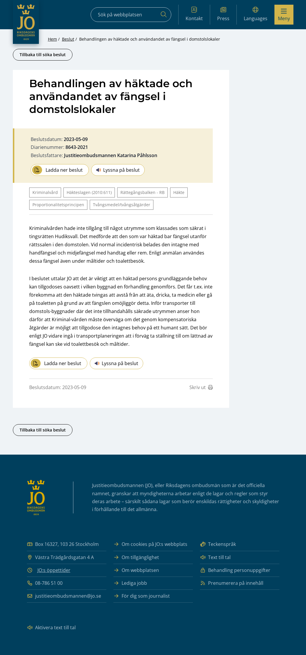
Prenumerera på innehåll (231, 583)
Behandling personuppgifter (235, 570)
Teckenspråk (218, 544)
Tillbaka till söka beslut (43, 54)
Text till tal (215, 557)
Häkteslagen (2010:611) (89, 192)
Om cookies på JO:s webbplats (150, 544)
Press (223, 14)
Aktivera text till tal (51, 628)
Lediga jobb (130, 583)
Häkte (178, 192)
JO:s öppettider (53, 570)
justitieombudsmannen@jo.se (64, 596)
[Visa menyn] (283, 15)
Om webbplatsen (136, 570)
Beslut (68, 39)
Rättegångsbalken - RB (142, 192)
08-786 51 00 (45, 583)
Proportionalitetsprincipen (58, 204)
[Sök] (164, 15)
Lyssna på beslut (118, 170)
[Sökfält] (131, 14)
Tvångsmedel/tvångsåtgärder (121, 204)
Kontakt (194, 14)
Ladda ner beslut (57, 170)
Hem (52, 39)
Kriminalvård (45, 192)
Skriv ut (201, 387)
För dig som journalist (141, 596)
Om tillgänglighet (136, 557)
